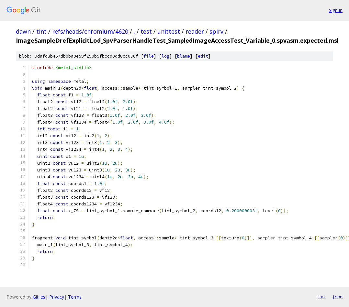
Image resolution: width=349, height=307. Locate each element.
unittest (168, 31)
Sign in (336, 10)
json (337, 297)
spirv (216, 31)
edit (203, 56)
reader (195, 31)
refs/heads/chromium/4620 (90, 31)
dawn (23, 31)
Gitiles (39, 297)
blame (183, 56)
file (148, 56)
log (165, 56)
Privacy (56, 297)
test (146, 31)
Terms (75, 297)
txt (322, 297)
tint (41, 31)
